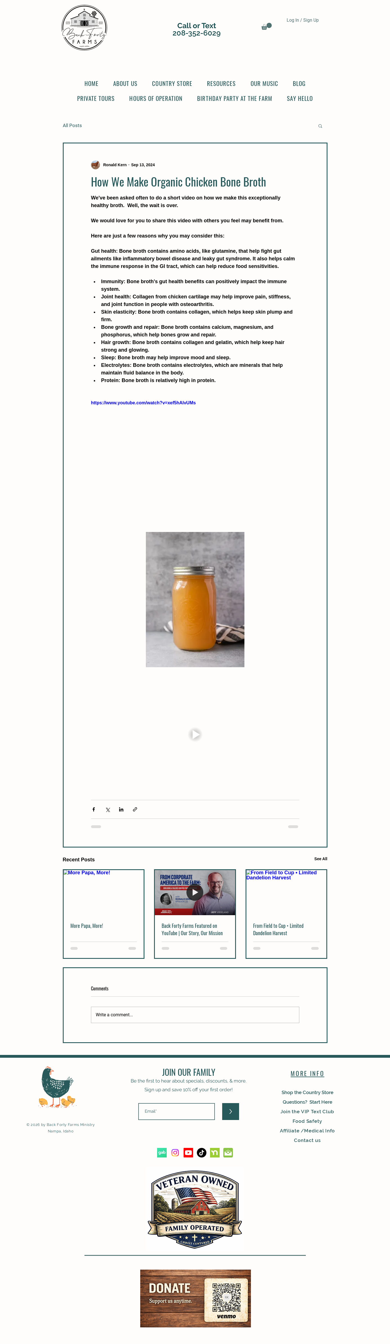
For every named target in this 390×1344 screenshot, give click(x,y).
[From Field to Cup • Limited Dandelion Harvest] (286, 892)
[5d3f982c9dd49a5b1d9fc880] (162, 1152)
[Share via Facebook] (93, 809)
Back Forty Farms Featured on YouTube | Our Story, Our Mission (192, 929)
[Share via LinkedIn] (121, 809)
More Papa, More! (86, 925)
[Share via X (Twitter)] (107, 809)
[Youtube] (188, 1152)
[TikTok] (201, 1152)
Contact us (307, 1140)
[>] (230, 1111)
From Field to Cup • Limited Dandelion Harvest (278, 929)
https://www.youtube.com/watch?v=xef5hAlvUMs (143, 402)
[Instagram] (175, 1152)
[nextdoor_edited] (215, 1152)
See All (320, 859)
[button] (266, 26)
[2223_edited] (228, 1152)
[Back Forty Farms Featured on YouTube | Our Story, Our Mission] (195, 892)
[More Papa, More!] (104, 892)
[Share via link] (135, 809)
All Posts (72, 125)
